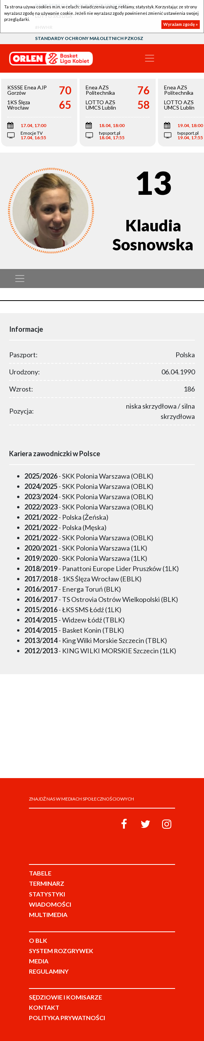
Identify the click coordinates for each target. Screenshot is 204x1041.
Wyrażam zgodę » (180, 24)
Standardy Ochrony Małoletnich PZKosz (89, 38)
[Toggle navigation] (149, 58)
